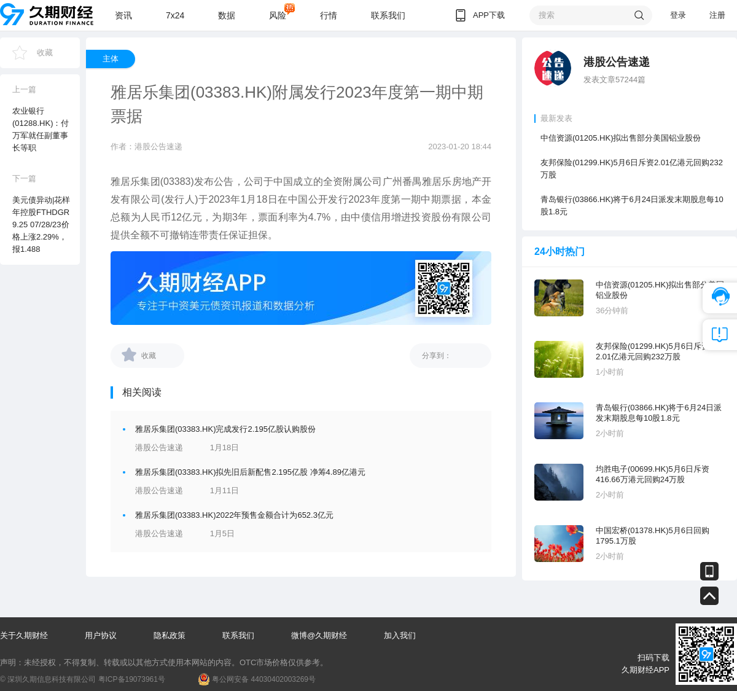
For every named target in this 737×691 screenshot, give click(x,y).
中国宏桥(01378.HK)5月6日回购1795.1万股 (652, 535)
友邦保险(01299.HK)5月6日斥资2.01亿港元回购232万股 (631, 168)
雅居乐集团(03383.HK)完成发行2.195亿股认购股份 (225, 429)
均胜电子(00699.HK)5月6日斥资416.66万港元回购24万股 (652, 474)
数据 (226, 15)
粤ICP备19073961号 (131, 679)
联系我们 (388, 15)
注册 (717, 15)
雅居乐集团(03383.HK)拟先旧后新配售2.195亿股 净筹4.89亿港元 (250, 472)
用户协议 (101, 635)
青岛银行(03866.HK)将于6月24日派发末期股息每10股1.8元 (631, 205)
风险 (277, 15)
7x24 (175, 15)
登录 (678, 15)
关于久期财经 (24, 635)
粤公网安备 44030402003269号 (264, 679)
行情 (328, 15)
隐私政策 (169, 635)
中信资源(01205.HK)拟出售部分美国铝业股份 (620, 137)
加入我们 (400, 635)
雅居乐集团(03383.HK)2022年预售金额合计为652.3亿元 (234, 515)
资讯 (123, 15)
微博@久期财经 (319, 635)
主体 (111, 58)
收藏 (45, 52)
